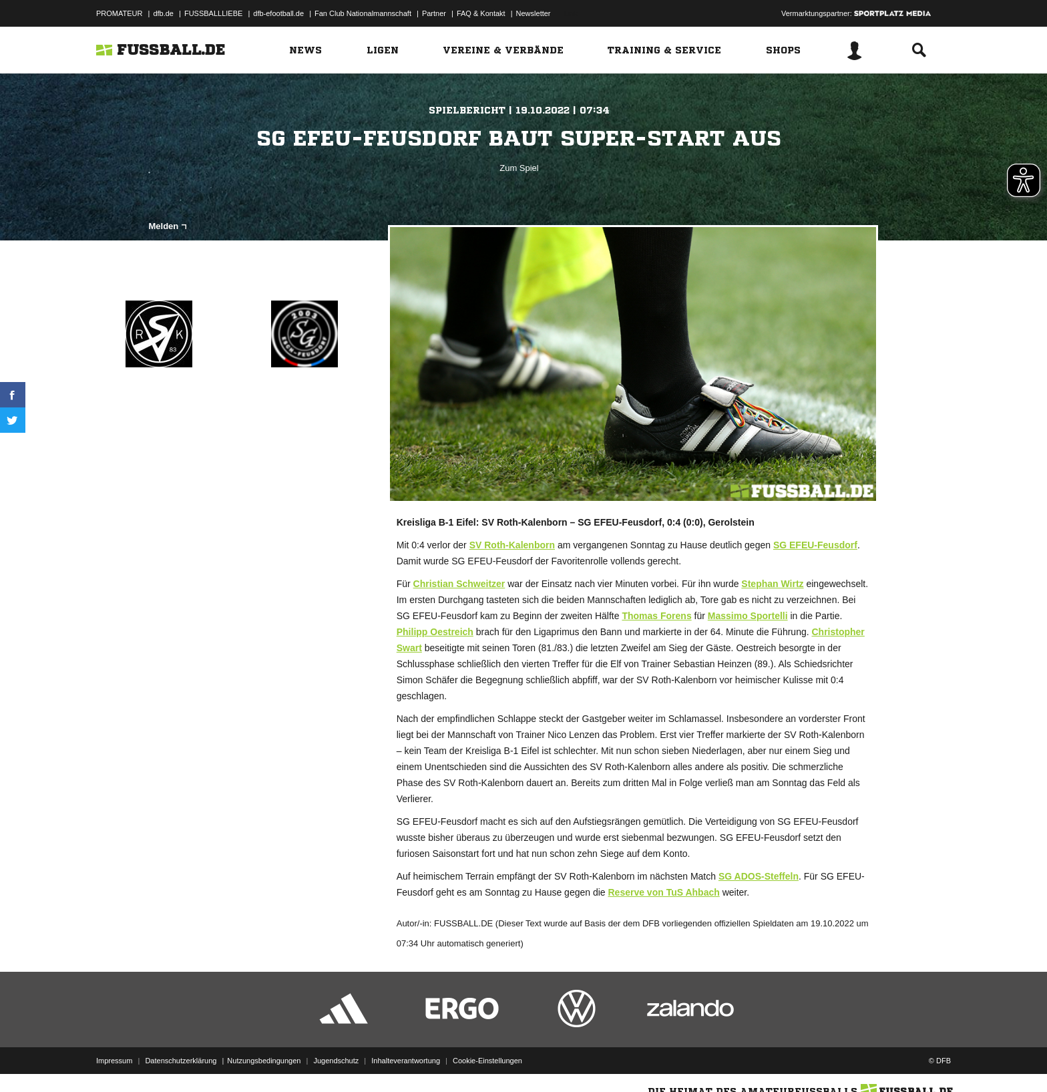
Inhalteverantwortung (405, 1061)
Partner (434, 13)
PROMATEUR (119, 13)
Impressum (114, 1061)
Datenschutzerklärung (180, 1061)
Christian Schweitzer (459, 583)
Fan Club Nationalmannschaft (363, 13)
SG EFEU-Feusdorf (815, 545)
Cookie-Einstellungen (487, 1061)
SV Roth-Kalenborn (512, 545)
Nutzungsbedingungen (263, 1061)
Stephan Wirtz (772, 583)
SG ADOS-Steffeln (758, 876)
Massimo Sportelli (748, 615)
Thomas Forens (656, 615)
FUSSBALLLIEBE (213, 13)
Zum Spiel (519, 168)
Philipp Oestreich (435, 631)
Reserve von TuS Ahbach (663, 892)
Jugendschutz (336, 1061)
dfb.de (163, 13)
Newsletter (533, 13)
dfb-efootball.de (278, 13)
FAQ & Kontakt (481, 13)
